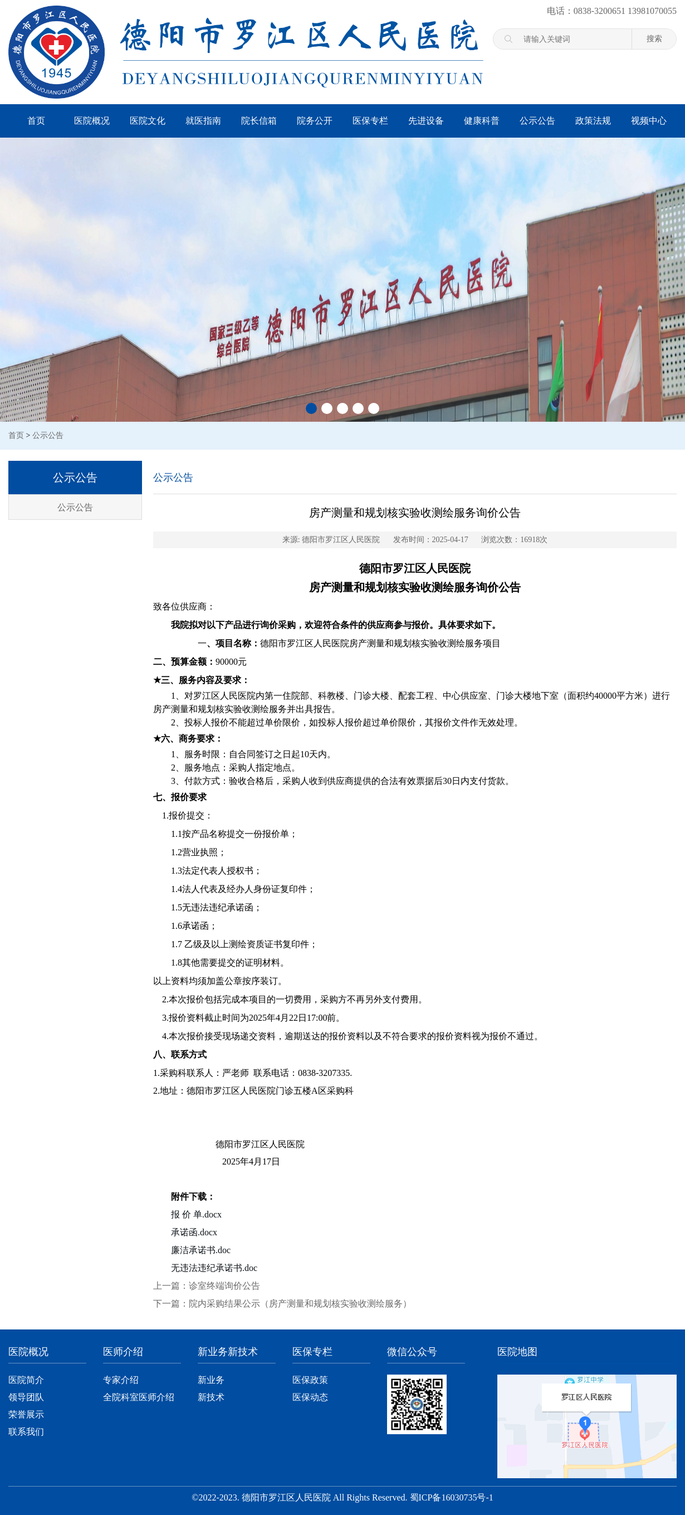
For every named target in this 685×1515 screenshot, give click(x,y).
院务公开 (314, 120)
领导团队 (26, 1397)
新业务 (211, 1380)
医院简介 (26, 1380)
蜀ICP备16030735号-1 (451, 1497)
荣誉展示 (26, 1414)
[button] (311, 408)
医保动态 (310, 1397)
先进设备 (426, 120)
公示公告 (537, 120)
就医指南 (203, 120)
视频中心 (649, 120)
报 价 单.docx (196, 1214)
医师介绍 (123, 1351)
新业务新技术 (228, 1351)
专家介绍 (121, 1380)
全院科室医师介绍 (138, 1397)
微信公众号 (412, 1351)
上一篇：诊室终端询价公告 (206, 1285)
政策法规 (593, 120)
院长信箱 (259, 120)
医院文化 (147, 120)
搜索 (654, 38)
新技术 (211, 1397)
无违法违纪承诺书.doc (214, 1268)
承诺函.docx (194, 1232)
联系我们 (26, 1431)
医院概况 (92, 120)
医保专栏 (370, 120)
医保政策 (310, 1380)
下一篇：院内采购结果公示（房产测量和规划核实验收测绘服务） (282, 1303)
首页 (36, 120)
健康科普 (482, 120)
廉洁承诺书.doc (201, 1250)
